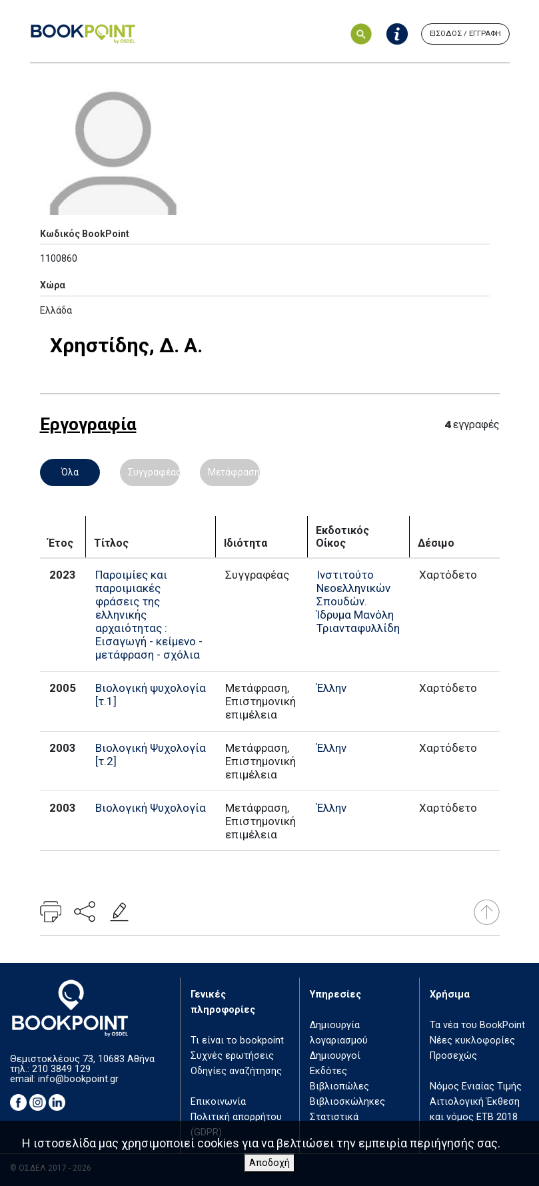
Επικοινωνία (218, 1101)
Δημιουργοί (335, 1055)
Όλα (70, 472)
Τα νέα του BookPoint (477, 1025)
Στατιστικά (334, 1117)
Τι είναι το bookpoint (237, 1040)
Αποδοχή (269, 1163)
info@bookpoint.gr (78, 1079)
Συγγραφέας (154, 472)
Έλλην (331, 688)
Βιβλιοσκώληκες (347, 1101)
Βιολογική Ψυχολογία (150, 807)
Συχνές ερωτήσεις (232, 1055)
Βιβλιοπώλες (339, 1086)
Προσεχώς (453, 1055)
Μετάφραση (234, 472)
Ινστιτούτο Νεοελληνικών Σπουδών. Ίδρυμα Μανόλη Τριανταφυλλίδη (358, 601)
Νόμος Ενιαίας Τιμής (476, 1086)
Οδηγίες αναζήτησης (236, 1071)
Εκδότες (328, 1071)
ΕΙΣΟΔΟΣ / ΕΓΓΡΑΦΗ (465, 33)
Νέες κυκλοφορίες (472, 1040)
